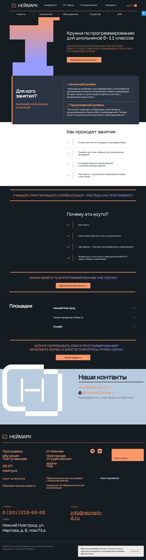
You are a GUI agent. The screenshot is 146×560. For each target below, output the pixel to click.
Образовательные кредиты (18, 485)
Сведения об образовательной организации (65, 486)
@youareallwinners (98, 392)
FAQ (49, 466)
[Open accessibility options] (144, 13)
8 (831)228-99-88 (23, 512)
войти (130, 5)
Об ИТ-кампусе (9, 468)
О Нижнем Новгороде (55, 453)
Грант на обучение (13, 478)
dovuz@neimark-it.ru (94, 387)
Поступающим (14, 458)
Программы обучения (12, 453)
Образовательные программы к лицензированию (64, 479)
